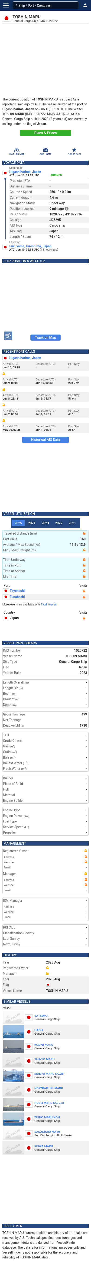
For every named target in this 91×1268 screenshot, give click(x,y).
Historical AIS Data (45, 440)
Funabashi (14, 597)
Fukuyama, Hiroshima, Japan (30, 246)
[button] (85, 5)
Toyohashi (14, 591)
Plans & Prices (45, 133)
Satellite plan (49, 604)
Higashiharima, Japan (25, 172)
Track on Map (45, 337)
